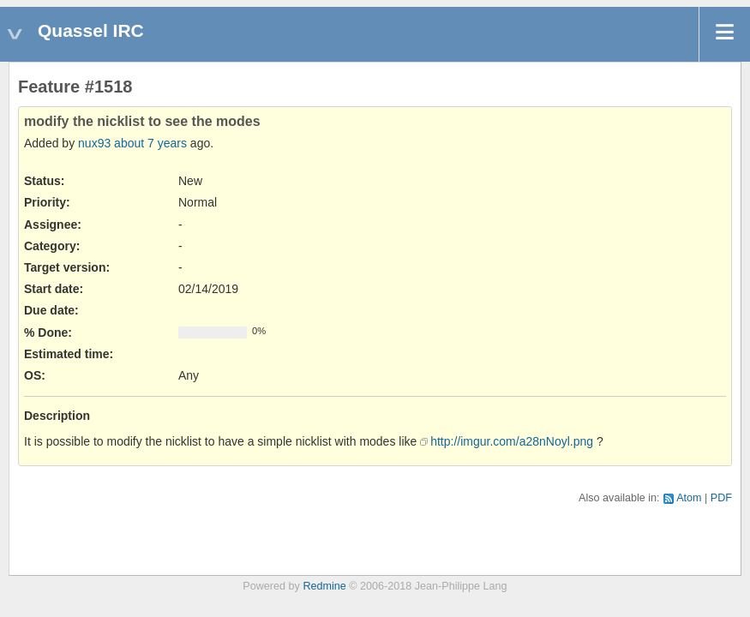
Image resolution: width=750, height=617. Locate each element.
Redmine (324, 586)
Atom (688, 498)
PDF (721, 498)
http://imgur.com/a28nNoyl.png (511, 441)
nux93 (94, 143)
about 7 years (150, 143)
